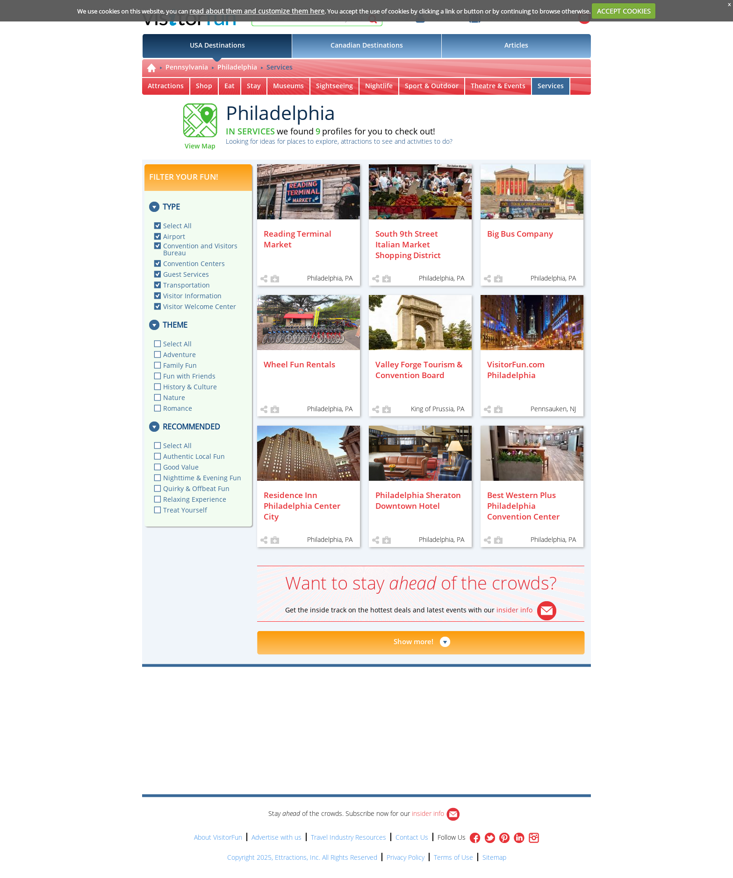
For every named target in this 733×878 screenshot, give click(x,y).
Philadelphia (237, 67)
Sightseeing (334, 85)
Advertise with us (277, 837)
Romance (177, 408)
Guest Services (186, 274)
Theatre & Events (498, 85)
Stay (254, 85)
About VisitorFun (218, 837)
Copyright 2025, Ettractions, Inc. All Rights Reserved (302, 857)
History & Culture (190, 386)
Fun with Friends (189, 375)
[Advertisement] (409, 694)
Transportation (186, 284)
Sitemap (494, 857)
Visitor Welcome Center (199, 306)
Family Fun (180, 365)
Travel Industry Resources (348, 837)
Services (279, 67)
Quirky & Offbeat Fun (196, 488)
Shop (204, 85)
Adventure (179, 354)
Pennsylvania (186, 67)
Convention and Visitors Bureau (200, 249)
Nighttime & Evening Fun (202, 477)
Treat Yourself (185, 509)
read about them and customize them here (256, 11)
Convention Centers (194, 263)
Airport (174, 236)
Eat (229, 85)
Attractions (166, 85)
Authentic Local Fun (194, 456)
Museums (288, 85)
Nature (174, 397)
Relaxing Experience (194, 499)
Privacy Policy (405, 857)
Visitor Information (192, 295)
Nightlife (379, 85)
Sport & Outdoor (432, 85)
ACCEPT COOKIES (624, 11)
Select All (177, 225)
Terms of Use (453, 857)
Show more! (413, 641)
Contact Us (411, 837)
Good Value (181, 467)
